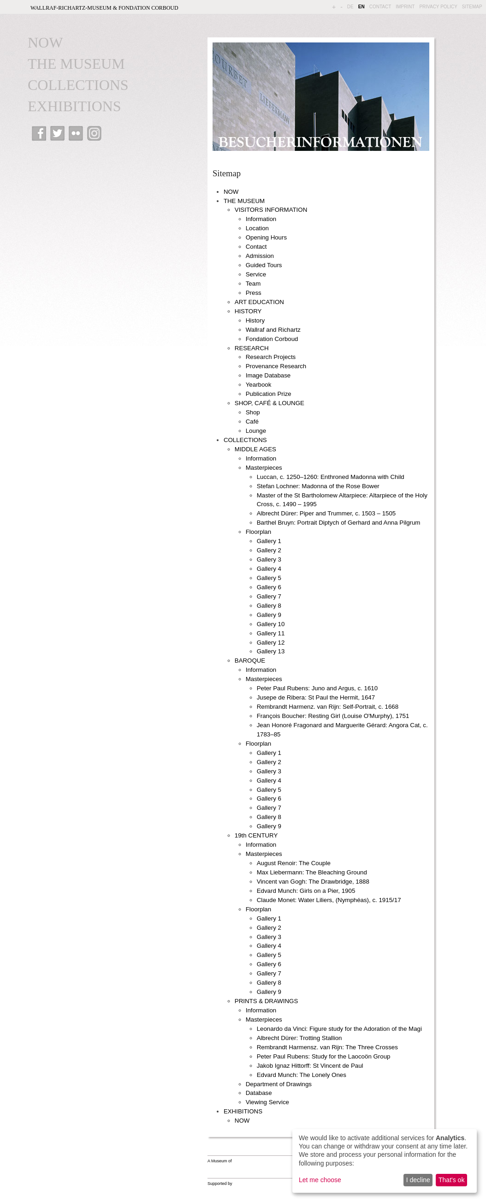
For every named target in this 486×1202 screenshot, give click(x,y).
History (255, 320)
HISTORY (248, 311)
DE (350, 6)
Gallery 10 (271, 624)
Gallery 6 (269, 587)
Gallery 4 (269, 568)
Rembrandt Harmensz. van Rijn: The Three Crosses (327, 1047)
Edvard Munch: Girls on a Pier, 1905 (306, 890)
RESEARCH (252, 348)
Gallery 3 (269, 559)
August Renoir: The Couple (294, 863)
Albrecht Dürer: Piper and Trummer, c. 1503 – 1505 (326, 513)
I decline (418, 1180)
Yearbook (259, 384)
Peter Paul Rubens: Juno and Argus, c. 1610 (317, 688)
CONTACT (380, 6)
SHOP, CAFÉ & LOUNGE (269, 403)
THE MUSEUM (76, 63)
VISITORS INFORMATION (271, 209)
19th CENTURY (256, 835)
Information (261, 218)
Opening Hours (266, 237)
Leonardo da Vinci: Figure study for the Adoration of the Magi (339, 1028)
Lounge (256, 430)
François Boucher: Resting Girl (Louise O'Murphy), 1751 (333, 715)
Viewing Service (267, 1102)
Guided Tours (264, 265)
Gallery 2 (269, 550)
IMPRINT (405, 6)
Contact (256, 246)
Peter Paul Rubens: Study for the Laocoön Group (324, 1056)
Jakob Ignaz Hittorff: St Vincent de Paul (310, 1065)
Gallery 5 (269, 577)
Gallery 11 (271, 633)
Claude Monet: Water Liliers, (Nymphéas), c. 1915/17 (329, 900)
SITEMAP (472, 6)
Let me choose (320, 1180)
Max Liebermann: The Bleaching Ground (312, 872)
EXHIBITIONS (74, 106)
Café (252, 421)
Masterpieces (264, 467)
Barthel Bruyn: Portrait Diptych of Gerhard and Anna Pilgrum (339, 522)
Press (253, 292)
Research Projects (271, 356)
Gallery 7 (269, 596)
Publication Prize (268, 393)
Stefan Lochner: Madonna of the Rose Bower (318, 486)
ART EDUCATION (259, 302)
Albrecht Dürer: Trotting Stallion (299, 1038)
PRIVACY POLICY (438, 6)
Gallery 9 (269, 614)
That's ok (451, 1180)
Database (259, 1092)
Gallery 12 (271, 642)
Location (257, 228)
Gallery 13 (271, 651)
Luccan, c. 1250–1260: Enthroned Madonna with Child (330, 476)
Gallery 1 (269, 541)
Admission (260, 255)
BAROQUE (250, 660)
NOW (45, 42)
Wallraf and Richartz (273, 329)
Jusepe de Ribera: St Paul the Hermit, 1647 (316, 697)
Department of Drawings (279, 1084)
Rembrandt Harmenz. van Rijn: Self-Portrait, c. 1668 (327, 706)
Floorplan (258, 531)
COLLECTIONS (78, 85)
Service (256, 274)
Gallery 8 (269, 605)
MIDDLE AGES (255, 449)
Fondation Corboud (272, 338)
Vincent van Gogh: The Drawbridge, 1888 (313, 881)
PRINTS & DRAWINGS (266, 1001)
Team (253, 283)
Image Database (268, 375)
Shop (253, 412)
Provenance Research (276, 366)
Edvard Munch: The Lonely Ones (301, 1074)
